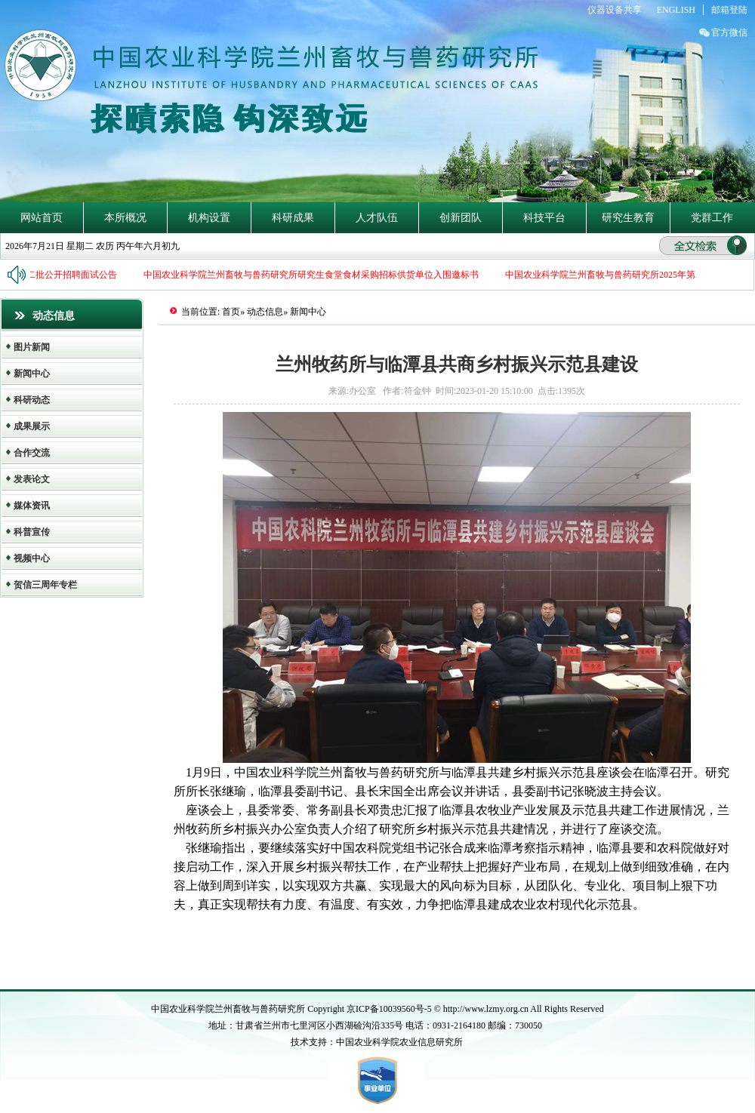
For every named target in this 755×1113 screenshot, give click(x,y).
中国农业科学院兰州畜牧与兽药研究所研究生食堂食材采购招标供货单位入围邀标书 (311, 274)
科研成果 (293, 217)
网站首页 (41, 217)
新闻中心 (32, 373)
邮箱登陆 (729, 10)
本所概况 (125, 217)
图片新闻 (32, 347)
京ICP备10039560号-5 (390, 1009)
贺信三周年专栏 (45, 585)
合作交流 (32, 452)
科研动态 (32, 400)
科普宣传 (32, 532)
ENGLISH (676, 10)
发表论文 (32, 479)
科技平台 (544, 217)
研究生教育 (628, 217)
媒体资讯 (32, 505)
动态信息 (265, 311)
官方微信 (729, 32)
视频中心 (32, 558)
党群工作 (712, 217)
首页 (231, 311)
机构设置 (209, 217)
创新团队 (460, 217)
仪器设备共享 (614, 10)
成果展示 (32, 426)
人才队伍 (377, 217)
